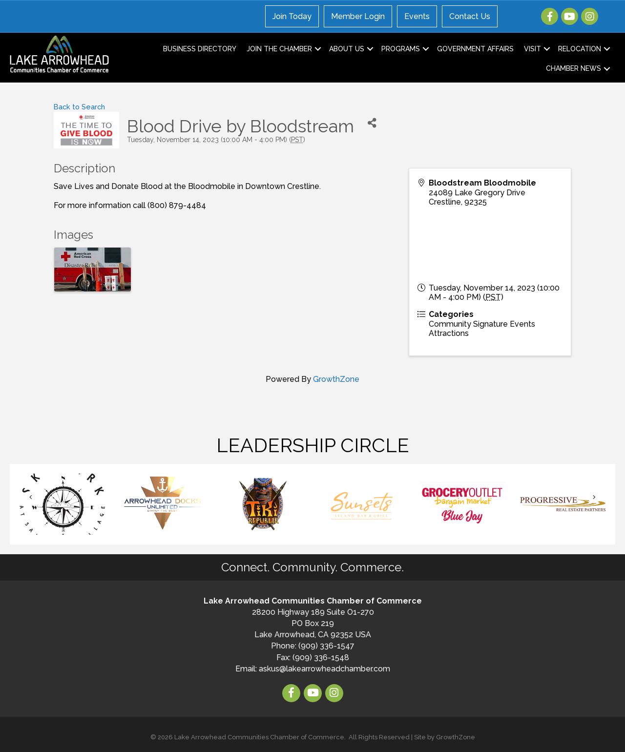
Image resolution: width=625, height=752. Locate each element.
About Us (346, 49)
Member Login (358, 16)
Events (417, 16)
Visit (532, 49)
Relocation (579, 49)
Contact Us (469, 16)
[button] (30, 497)
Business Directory (199, 49)
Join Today (292, 16)
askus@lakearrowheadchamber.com (324, 668)
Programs (400, 49)
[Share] (372, 123)
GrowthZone (336, 379)
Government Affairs (475, 49)
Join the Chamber (279, 49)
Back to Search (79, 107)
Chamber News (573, 68)
